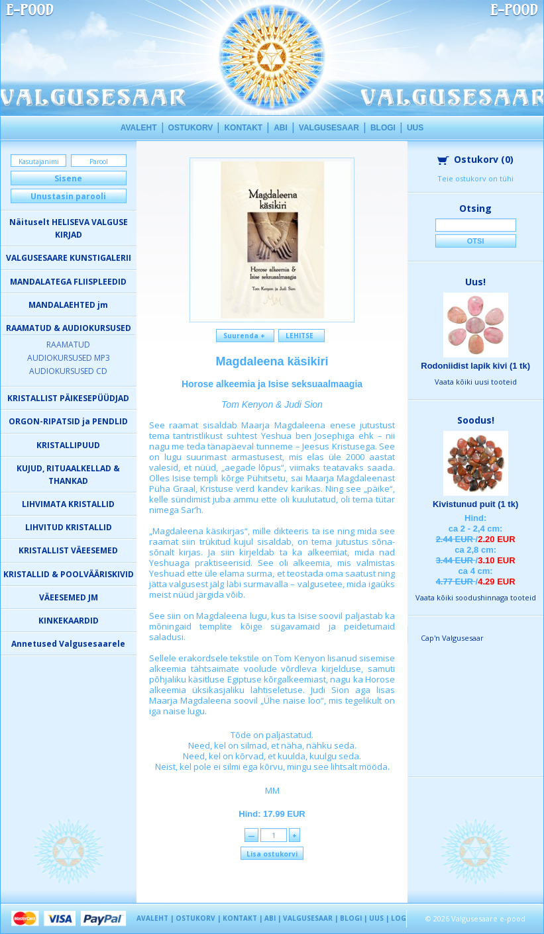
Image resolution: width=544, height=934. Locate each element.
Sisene (68, 178)
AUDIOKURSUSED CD (68, 371)
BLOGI (383, 127)
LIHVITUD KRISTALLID (68, 527)
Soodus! (475, 420)
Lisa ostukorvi (272, 854)
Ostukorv (475, 159)
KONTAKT (243, 127)
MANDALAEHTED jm (68, 304)
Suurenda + (245, 335)
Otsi (475, 241)
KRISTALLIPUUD (68, 445)
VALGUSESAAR (329, 127)
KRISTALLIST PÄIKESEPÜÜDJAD (68, 398)
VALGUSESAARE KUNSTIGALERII (68, 257)
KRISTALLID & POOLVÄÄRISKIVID (68, 574)
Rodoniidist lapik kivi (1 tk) (475, 366)
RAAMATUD (68, 344)
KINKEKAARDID (68, 620)
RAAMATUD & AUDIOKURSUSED (68, 328)
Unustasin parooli (68, 196)
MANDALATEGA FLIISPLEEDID (68, 281)
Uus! (475, 281)
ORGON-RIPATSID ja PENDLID (68, 421)
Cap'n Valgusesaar (452, 638)
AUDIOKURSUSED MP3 (68, 357)
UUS (415, 127)
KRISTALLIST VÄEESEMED (68, 550)
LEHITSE (301, 335)
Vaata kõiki (476, 382)
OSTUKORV (190, 127)
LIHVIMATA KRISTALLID (68, 504)
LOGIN (402, 918)
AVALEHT (139, 127)
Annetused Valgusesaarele (68, 643)
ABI (281, 127)
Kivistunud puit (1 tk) (475, 504)
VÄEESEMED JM (68, 597)
